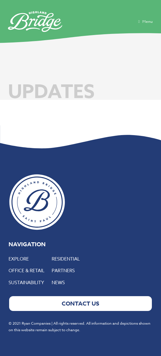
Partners (63, 270)
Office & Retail (27, 270)
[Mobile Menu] (145, 21)
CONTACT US (80, 303)
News (58, 282)
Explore (19, 259)
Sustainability (26, 282)
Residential (66, 259)
